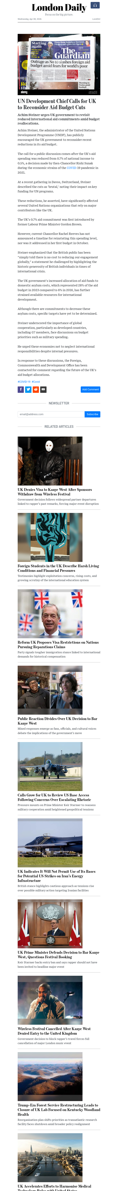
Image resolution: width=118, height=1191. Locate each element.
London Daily (59, 7)
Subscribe (92, 414)
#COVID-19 (24, 381)
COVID (71, 168)
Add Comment (90, 389)
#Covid (36, 381)
